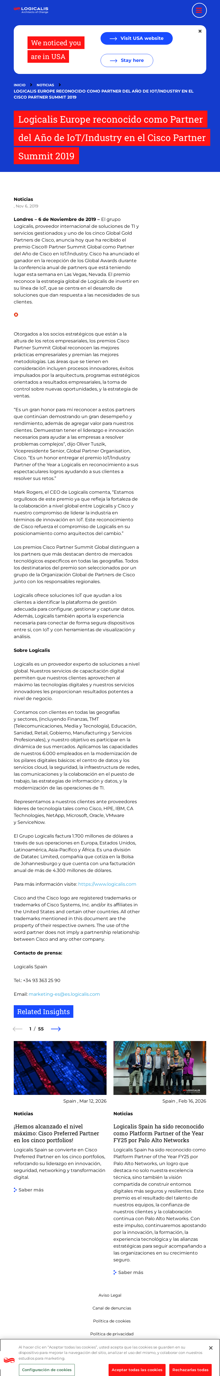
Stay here (131, 60)
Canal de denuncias (112, 1308)
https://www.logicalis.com (107, 884)
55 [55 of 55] (41, 1029)
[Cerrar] (211, 1363)
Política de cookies (112, 1321)
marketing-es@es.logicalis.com (64, 994)
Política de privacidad (111, 1333)
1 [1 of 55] (30, 1029)
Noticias (45, 85)
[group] (60, 1158)
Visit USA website (141, 38)
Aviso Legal (110, 1295)
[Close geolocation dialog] (200, 31)
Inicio (19, 85)
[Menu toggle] (199, 10)
